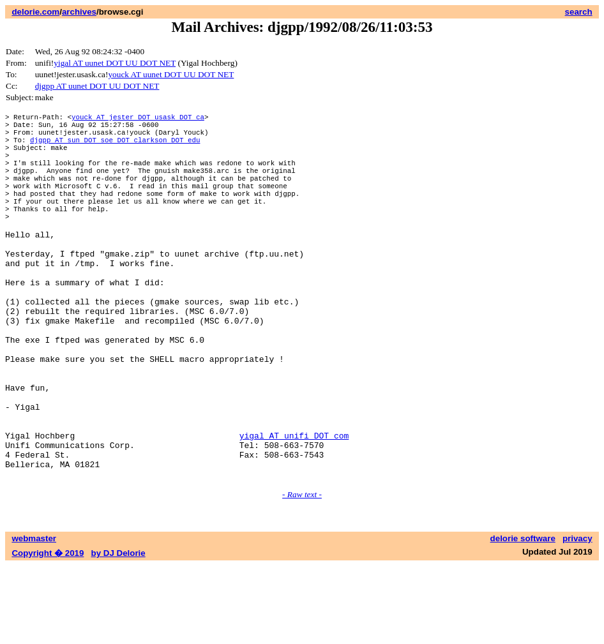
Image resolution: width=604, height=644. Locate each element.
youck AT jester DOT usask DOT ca (138, 118)
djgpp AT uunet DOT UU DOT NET (97, 86)
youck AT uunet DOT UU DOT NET (171, 74)
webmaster (33, 617)
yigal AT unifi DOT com (294, 506)
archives (79, 12)
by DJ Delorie (118, 631)
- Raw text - (302, 573)
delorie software (522, 617)
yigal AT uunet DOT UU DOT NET (115, 63)
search (579, 12)
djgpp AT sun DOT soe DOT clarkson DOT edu (115, 147)
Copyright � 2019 (47, 631)
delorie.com (35, 12)
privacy (577, 617)
